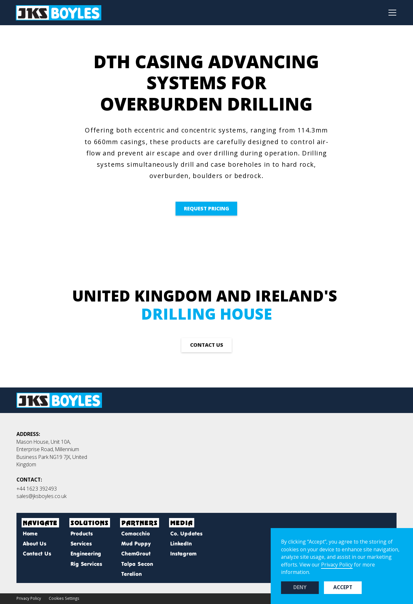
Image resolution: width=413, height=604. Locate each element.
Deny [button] (300, 587)
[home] (58, 12)
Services (81, 543)
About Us (34, 543)
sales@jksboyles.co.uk (41, 496)
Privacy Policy (28, 598)
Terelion (131, 574)
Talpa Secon (137, 564)
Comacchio (135, 533)
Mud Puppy (136, 543)
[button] (391, 12)
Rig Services (86, 564)
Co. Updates (186, 533)
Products (82, 533)
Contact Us (37, 553)
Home (30, 533)
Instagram (183, 553)
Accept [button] (342, 587)
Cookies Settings (64, 598)
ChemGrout (135, 553)
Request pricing (206, 208)
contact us (206, 344)
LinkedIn (181, 543)
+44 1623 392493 (36, 488)
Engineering (86, 553)
